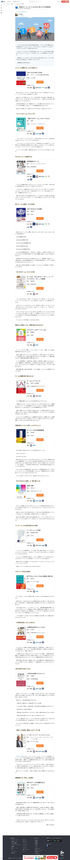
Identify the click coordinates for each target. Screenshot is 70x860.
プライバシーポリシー (15, 858)
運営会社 (36, 840)
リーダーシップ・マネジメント (16, 844)
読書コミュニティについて (39, 850)
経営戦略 (12, 846)
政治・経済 (24, 841)
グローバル (24, 839)
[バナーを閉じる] (58, 855)
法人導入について (37, 848)
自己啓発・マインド (14, 841)
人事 (12, 849)
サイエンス (24, 846)
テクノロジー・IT (25, 844)
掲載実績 (36, 843)
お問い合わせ (37, 853)
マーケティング (13, 851)
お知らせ (36, 845)
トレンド (24, 851)
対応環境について (37, 851)
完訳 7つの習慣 (20, 756)
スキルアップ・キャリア (15, 839)
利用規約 (9, 858)
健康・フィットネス (26, 849)
